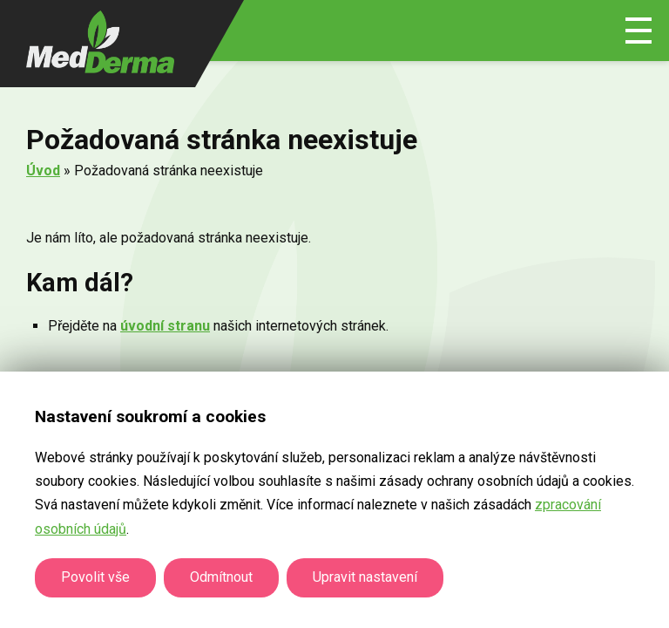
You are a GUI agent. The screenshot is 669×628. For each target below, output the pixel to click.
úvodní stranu (165, 325)
